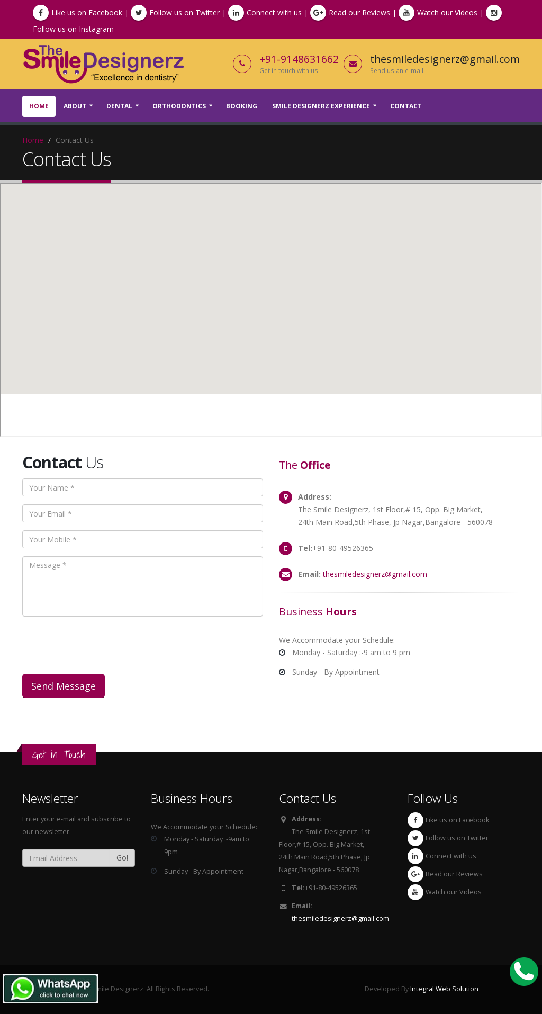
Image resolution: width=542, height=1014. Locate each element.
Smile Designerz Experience (321, 106)
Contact (406, 106)
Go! (122, 858)
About (75, 106)
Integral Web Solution (444, 988)
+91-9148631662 (299, 59)
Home (39, 106)
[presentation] (102, 645)
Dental (119, 106)
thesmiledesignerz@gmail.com (375, 574)
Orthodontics (179, 106)
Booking (241, 106)
